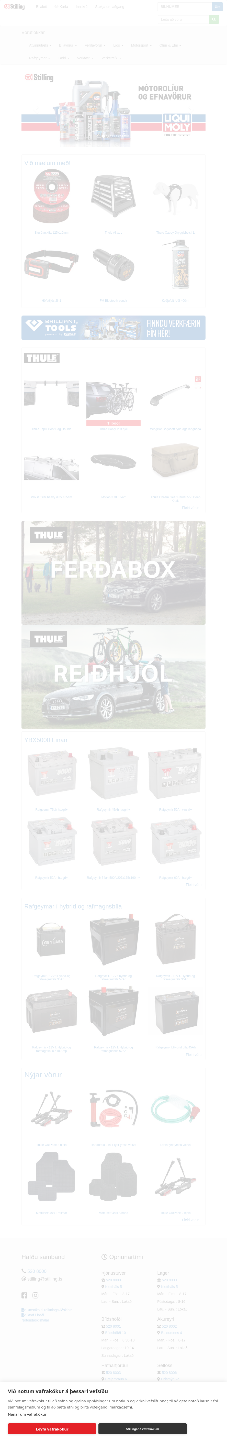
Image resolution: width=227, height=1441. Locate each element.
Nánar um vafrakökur (27, 1414)
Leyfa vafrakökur (52, 1429)
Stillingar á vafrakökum (142, 1429)
